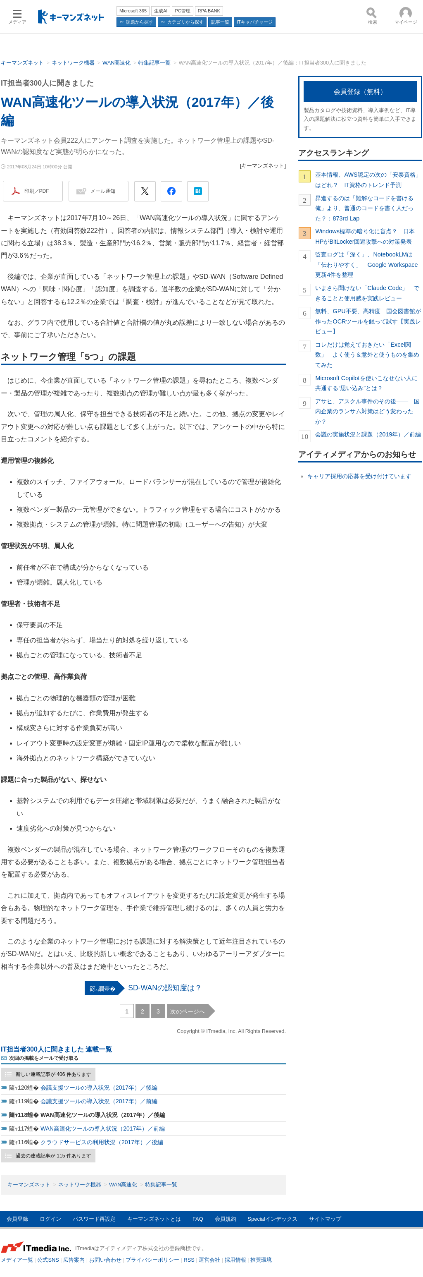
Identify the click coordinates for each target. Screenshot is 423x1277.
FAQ (197, 1219)
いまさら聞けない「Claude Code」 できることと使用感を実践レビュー (367, 293)
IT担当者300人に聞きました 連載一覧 (56, 1049)
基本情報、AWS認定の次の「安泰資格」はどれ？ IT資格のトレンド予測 (368, 179)
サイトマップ (325, 1219)
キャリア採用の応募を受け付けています (359, 476)
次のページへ (187, 1011)
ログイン (50, 1219)
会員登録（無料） (360, 91)
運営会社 (209, 1260)
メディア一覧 (17, 1260)
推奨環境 (261, 1260)
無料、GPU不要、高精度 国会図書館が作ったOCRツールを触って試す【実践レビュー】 (368, 321)
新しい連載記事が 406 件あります (53, 1074)
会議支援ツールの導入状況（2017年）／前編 (98, 1101)
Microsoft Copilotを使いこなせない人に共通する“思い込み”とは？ (366, 383)
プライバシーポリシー (152, 1260)
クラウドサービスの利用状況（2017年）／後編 (101, 1142)
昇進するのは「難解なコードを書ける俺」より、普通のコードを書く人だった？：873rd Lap (364, 208)
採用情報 (235, 1260)
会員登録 (17, 1219)
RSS (189, 1260)
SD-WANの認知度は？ (165, 988)
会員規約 (225, 1219)
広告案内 (74, 1260)
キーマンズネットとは (154, 1219)
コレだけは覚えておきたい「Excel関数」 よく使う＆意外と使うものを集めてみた (367, 354)
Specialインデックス (272, 1219)
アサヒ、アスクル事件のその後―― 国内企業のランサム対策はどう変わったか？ (367, 411)
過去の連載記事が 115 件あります (53, 1156)
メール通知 (102, 191)
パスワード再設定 (94, 1219)
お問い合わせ (105, 1260)
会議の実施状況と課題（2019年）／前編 (368, 434)
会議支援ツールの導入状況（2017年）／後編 (98, 1087)
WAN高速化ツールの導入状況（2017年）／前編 (102, 1128)
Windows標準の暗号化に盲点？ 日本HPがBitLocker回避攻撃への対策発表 (364, 236)
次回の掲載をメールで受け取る (43, 1058)
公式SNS (48, 1260)
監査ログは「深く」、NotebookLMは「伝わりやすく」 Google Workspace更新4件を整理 (366, 264)
